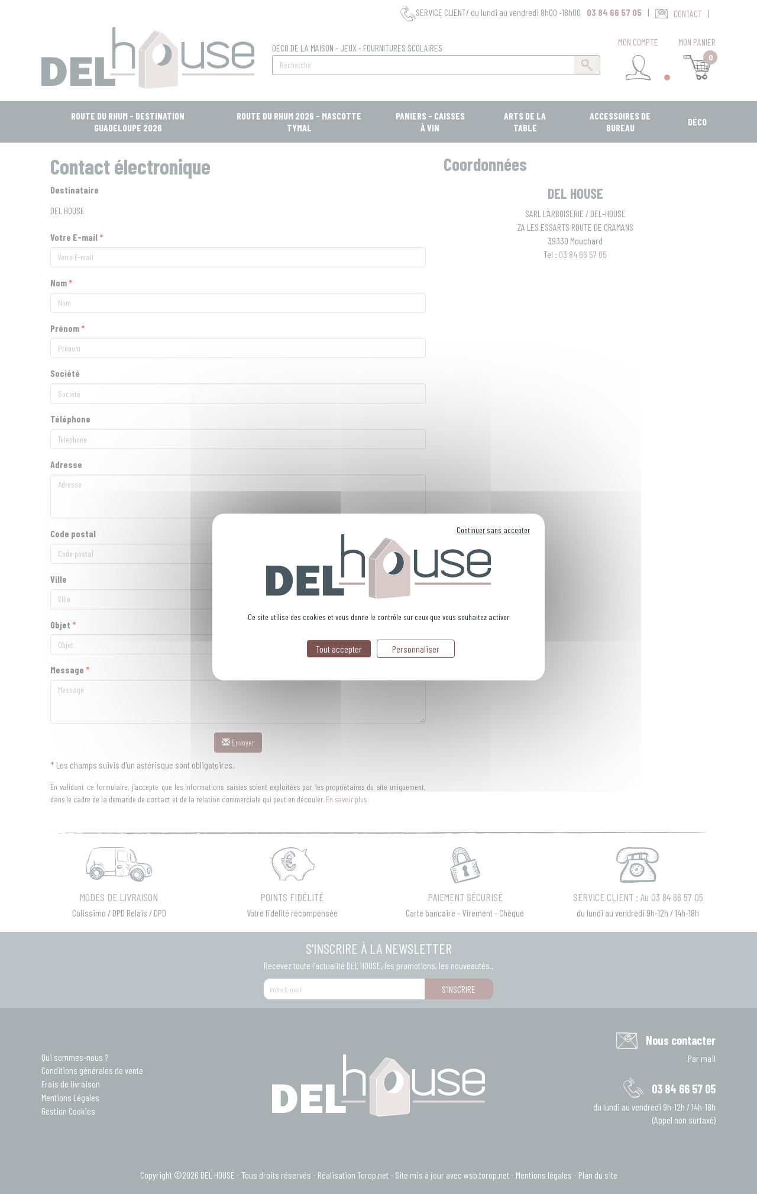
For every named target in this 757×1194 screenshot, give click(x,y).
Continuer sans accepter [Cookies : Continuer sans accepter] (493, 530)
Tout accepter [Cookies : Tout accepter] (339, 648)
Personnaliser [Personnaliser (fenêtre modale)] (415, 648)
